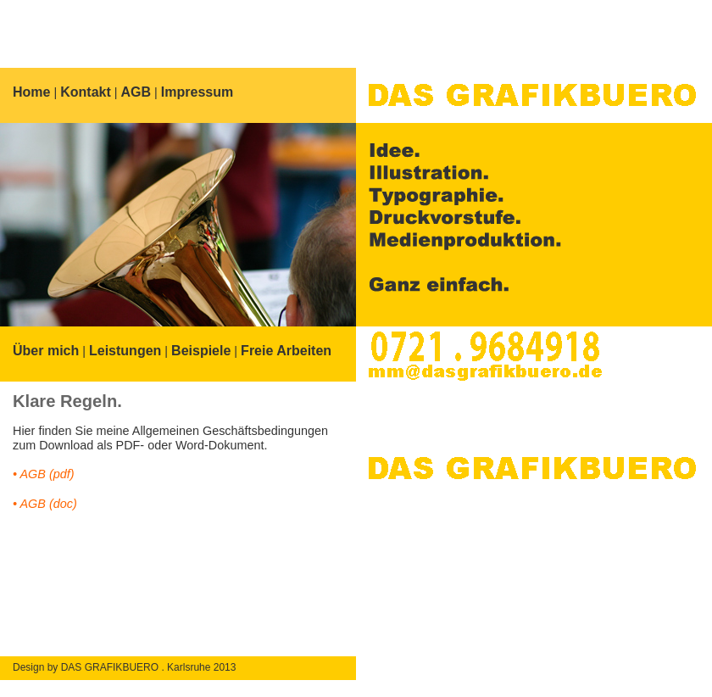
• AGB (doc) (45, 503)
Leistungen (125, 350)
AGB (136, 92)
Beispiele (201, 350)
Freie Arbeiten (286, 350)
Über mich (46, 350)
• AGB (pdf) (43, 474)
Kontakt (85, 92)
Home (31, 92)
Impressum (197, 92)
